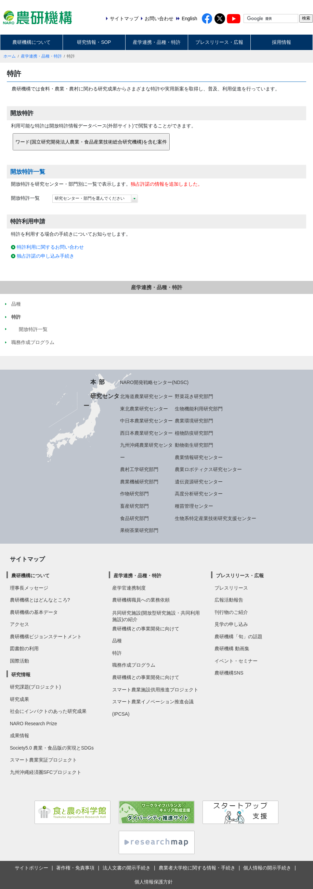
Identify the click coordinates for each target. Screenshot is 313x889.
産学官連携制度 (129, 588)
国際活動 (19, 661)
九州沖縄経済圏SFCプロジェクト (46, 772)
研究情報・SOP (94, 42)
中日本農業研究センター (146, 420)
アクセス (19, 624)
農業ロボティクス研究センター (208, 469)
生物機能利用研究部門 (199, 408)
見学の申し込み (231, 624)
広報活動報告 (228, 600)
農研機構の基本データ (34, 612)
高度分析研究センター (199, 493)
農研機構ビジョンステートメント (46, 636)
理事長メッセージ (29, 588)
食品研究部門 (134, 518)
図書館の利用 (24, 648)
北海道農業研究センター (146, 396)
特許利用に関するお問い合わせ (50, 247)
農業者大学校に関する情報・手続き (197, 868)
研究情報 (20, 674)
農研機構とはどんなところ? (40, 600)
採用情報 (281, 42)
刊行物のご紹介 (231, 612)
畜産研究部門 (134, 506)
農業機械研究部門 (139, 481)
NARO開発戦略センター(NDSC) (154, 382)
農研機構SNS (228, 673)
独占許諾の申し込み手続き (45, 256)
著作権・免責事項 (75, 868)
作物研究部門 (134, 493)
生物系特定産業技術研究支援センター (215, 518)
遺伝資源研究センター (199, 481)
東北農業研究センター (144, 408)
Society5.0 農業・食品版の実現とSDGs (52, 748)
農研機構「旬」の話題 (238, 636)
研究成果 (19, 699)
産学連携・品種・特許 (157, 42)
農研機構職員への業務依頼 (141, 600)
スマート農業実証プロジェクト (43, 760)
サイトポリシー (31, 868)
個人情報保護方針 (153, 882)
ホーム (9, 56)
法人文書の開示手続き (127, 868)
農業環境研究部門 (194, 420)
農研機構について (31, 42)
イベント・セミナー (236, 661)
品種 (117, 640)
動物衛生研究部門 (194, 445)
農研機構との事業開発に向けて (145, 628)
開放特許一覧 (27, 171)
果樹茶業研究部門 (139, 530)
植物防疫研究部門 (194, 433)
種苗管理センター (194, 506)
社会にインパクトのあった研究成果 (48, 711)
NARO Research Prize (33, 723)
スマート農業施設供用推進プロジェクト (155, 689)
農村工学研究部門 (139, 469)
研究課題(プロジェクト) (35, 687)
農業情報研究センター (199, 457)
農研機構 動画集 (231, 648)
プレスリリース (231, 588)
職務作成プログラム (133, 665)
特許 (117, 653)
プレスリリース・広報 (219, 42)
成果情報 (19, 735)
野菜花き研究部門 (194, 396)
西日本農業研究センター (146, 433)
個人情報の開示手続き (267, 868)
